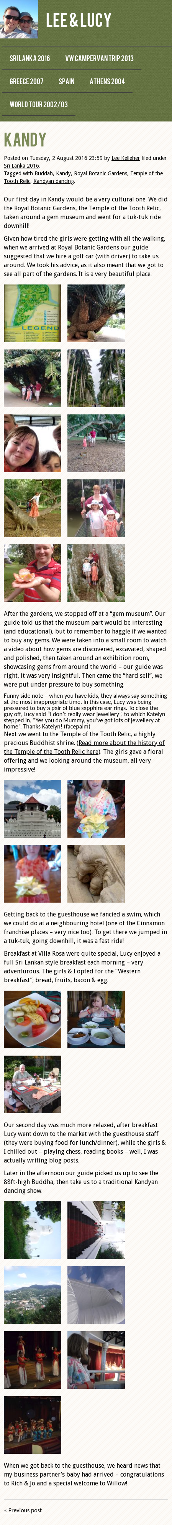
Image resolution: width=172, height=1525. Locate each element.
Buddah (43, 173)
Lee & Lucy (79, 19)
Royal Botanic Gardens (100, 173)
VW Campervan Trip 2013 (99, 57)
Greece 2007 (26, 80)
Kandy (63, 173)
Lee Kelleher (125, 158)
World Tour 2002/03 (39, 104)
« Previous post (23, 1510)
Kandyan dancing (53, 181)
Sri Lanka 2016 (30, 57)
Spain (66, 80)
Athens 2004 (107, 80)
